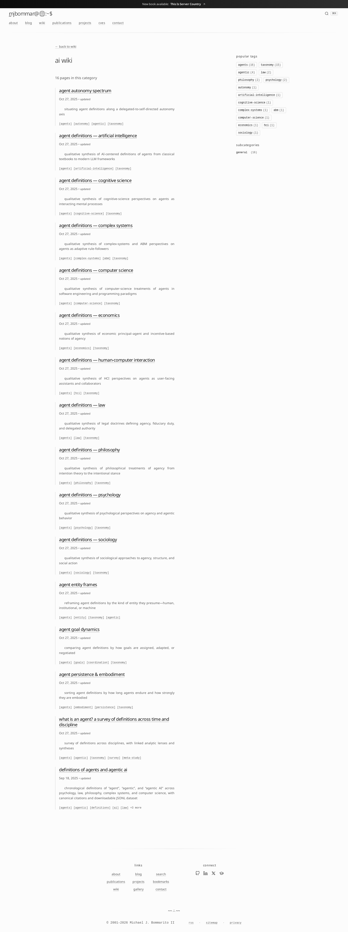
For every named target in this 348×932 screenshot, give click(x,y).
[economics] (82, 348)
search (161, 874)
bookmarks (161, 881)
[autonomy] (82, 123)
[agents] (65, 123)
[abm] (107, 258)
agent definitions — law (82, 405)
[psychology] (83, 527)
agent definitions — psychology (90, 495)
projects (85, 23)
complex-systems (253, 110)
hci (269, 125)
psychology (276, 80)
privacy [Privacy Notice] (235, 922)
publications (62, 23)
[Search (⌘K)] (331, 13)
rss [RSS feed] (191, 922)
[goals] (79, 662)
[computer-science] (88, 303)
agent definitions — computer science (96, 270)
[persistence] (105, 707)
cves (102, 23)
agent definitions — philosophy (89, 450)
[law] (78, 438)
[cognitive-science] (89, 213)
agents (246, 65)
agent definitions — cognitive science (95, 180)
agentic (246, 72)
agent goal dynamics (79, 629)
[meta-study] (131, 758)
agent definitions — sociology (88, 539)
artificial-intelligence (259, 95)
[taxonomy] (115, 123)
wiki (42, 23)
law (266, 72)
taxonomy (271, 65)
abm (279, 110)
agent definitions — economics (89, 315)
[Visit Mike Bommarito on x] (213, 873)
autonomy (247, 87)
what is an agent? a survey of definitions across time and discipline (114, 722)
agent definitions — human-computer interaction (107, 360)
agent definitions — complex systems (95, 225)
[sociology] (82, 572)
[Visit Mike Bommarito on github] (197, 873)
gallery (138, 889)
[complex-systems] (87, 258)
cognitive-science (254, 102)
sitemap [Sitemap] (212, 922)
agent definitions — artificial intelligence (98, 136)
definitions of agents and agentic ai (93, 770)
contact (118, 23)
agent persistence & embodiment (92, 674)
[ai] (115, 807)
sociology (248, 133)
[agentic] (98, 123)
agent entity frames (78, 584)
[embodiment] (83, 707)
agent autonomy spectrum (85, 91)
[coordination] (98, 662)
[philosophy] (83, 483)
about (13, 23)
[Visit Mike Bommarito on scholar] (221, 873)
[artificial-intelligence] (94, 168)
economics (248, 125)
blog (28, 23)
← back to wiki (65, 46)
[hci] (78, 393)
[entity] (80, 617)
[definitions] (100, 807)
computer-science (253, 117)
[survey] (113, 758)
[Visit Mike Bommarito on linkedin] (205, 873)
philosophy (249, 80)
